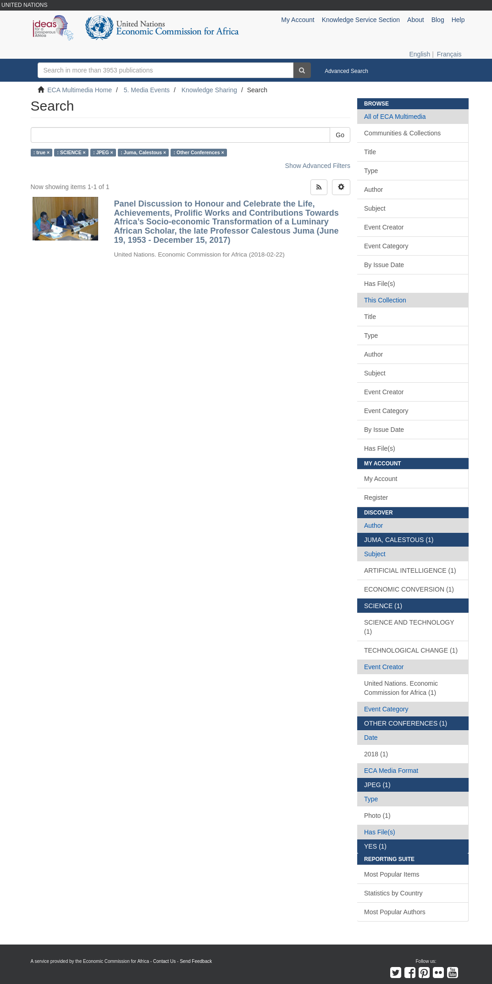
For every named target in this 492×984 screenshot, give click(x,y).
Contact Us (164, 961)
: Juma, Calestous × (143, 152)
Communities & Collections (402, 133)
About (415, 19)
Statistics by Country (393, 893)
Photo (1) (377, 815)
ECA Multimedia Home (79, 90)
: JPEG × (103, 152)
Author (373, 189)
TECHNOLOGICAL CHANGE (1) (411, 650)
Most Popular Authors (395, 912)
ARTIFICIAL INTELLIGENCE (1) (410, 570)
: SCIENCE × (71, 152)
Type (371, 170)
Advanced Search (346, 71)
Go (340, 135)
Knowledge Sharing (209, 90)
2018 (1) (376, 754)
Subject (375, 208)
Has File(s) (379, 283)
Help (458, 19)
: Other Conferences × (199, 152)
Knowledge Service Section (361, 19)
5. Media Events (147, 90)
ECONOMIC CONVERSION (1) (409, 589)
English (419, 54)
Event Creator (384, 227)
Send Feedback (196, 961)
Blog (437, 19)
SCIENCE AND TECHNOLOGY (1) (409, 627)
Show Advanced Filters (317, 165)
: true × (41, 152)
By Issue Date (384, 264)
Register (376, 497)
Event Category (386, 246)
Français (449, 54)
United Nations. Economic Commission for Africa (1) (401, 688)
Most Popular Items (392, 874)
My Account (380, 478)
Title (370, 152)
